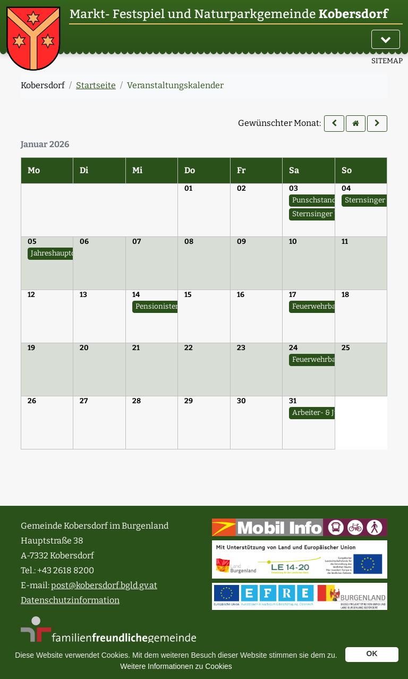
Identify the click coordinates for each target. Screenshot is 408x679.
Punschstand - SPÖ (324, 200)
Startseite (96, 85)
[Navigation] (385, 39)
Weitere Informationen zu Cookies (176, 666)
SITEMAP (387, 60)
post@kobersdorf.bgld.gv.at (104, 585)
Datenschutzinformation (70, 600)
